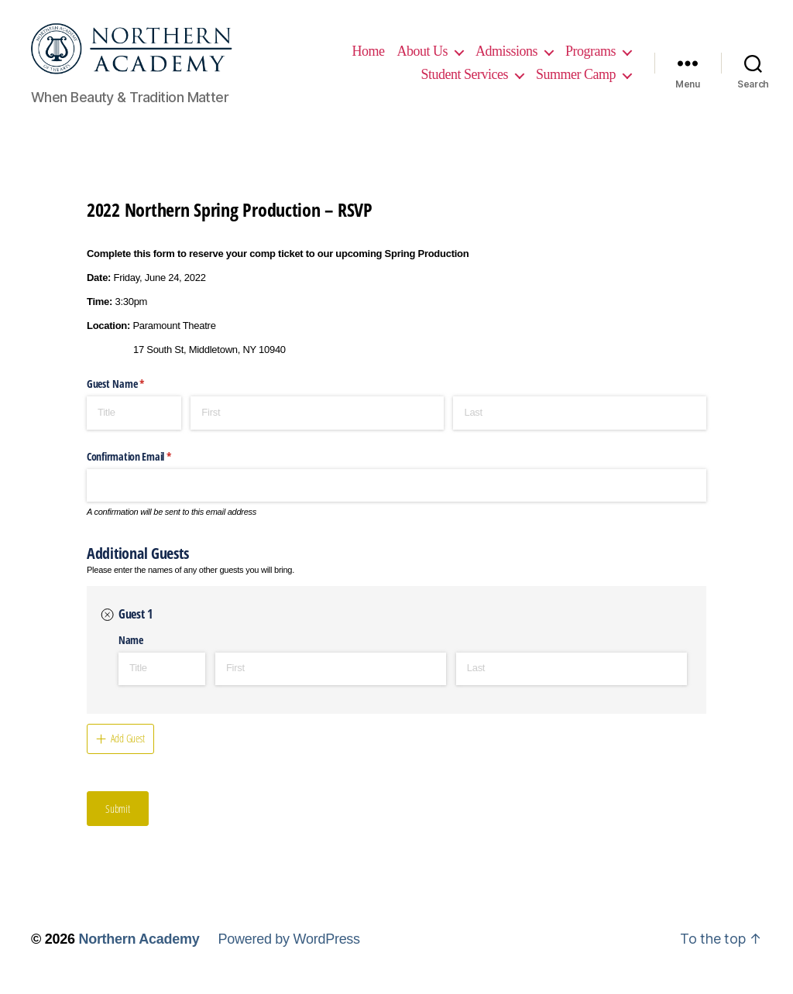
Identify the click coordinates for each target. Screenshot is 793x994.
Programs (475, 68)
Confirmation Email (146, 467)
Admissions (585, 45)
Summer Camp (576, 90)
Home (446, 45)
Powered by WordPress (288, 950)
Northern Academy (138, 950)
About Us (500, 45)
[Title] (134, 423)
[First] (317, 423)
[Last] (579, 423)
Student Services (572, 68)
